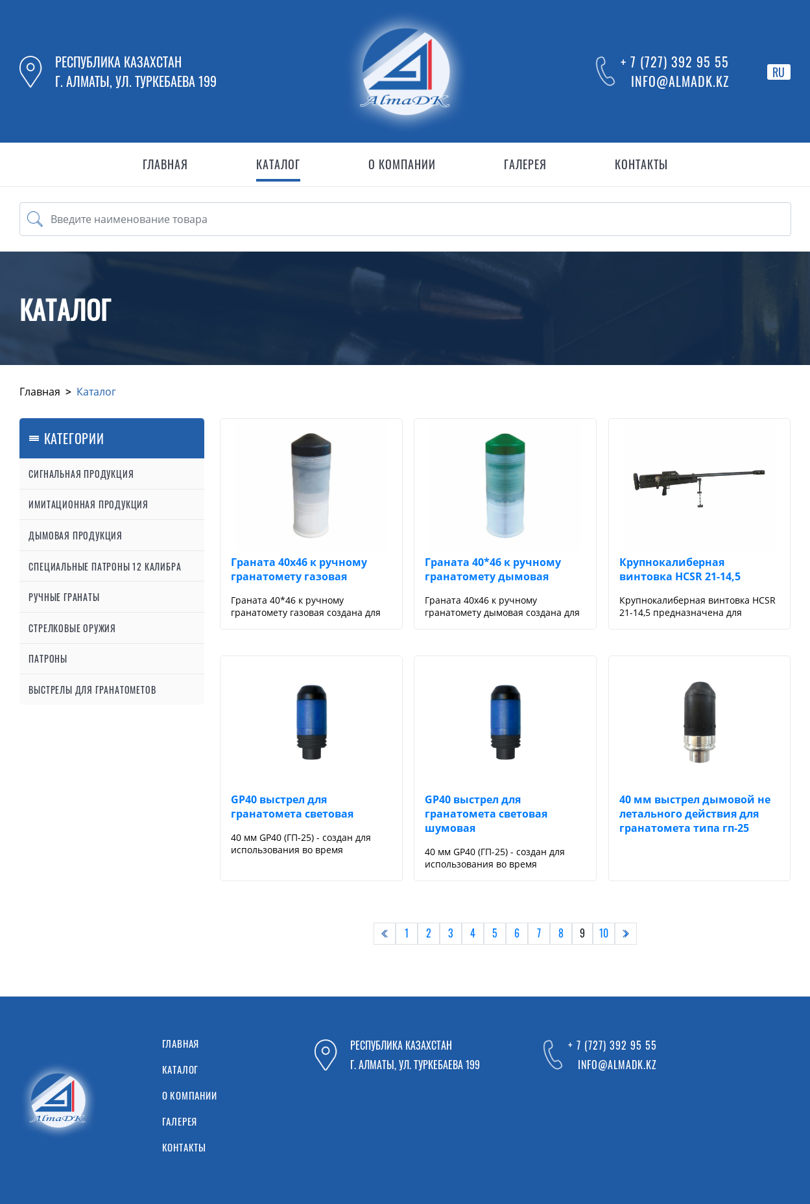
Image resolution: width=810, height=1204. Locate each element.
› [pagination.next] (626, 933)
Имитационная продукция (89, 504)
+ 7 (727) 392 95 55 (675, 61)
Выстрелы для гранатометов (92, 689)
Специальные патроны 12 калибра (105, 566)
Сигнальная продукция (81, 473)
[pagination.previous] (384, 933)
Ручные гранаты (64, 597)
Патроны (48, 658)
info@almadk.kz (680, 81)
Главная (39, 391)
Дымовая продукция (76, 535)
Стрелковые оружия (72, 628)
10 (603, 933)
